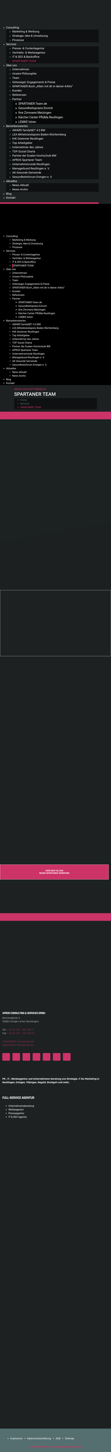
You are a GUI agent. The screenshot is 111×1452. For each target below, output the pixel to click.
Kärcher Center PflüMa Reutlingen (40, 117)
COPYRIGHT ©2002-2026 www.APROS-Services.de (55, 1446)
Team (15, 78)
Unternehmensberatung (21, 1105)
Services (11, 44)
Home (23, 400)
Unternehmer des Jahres (27, 147)
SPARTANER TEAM (24, 61)
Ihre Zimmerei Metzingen (34, 112)
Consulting (12, 27)
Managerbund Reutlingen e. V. (31, 168)
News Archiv (20, 189)
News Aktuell (20, 185)
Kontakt (10, 197)
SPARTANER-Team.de (32, 103)
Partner (17, 99)
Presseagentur (16, 1113)
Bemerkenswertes (17, 126)
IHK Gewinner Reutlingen (27, 138)
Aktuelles (11, 181)
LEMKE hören (27, 122)
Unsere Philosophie (24, 73)
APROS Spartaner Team (27, 160)
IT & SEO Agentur (17, 1116)
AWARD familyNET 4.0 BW (28, 130)
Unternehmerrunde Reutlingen (31, 164)
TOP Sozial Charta (23, 151)
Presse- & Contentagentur (28, 48)
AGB (58, 1438)
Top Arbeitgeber (22, 143)
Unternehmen (20, 69)
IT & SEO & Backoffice (26, 56)
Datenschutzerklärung (39, 1438)
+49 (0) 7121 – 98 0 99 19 (20, 1033)
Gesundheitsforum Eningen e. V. (32, 177)
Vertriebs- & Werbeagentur (28, 52)
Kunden (17, 90)
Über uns (11, 65)
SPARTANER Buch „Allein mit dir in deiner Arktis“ (42, 86)
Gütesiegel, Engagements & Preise (33, 82)
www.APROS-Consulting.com (18, 1045)
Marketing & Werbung (25, 31)
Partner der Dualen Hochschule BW (34, 155)
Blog (8, 193)
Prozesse (18, 40)
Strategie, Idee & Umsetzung (30, 35)
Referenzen (19, 95)
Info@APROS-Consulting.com (18, 1041)
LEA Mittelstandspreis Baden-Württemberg (39, 134)
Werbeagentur (16, 1109)
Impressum (16, 1438)
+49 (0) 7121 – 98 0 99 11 (20, 1029)
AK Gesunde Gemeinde (26, 172)
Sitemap (69, 1438)
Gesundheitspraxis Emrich (35, 108)
